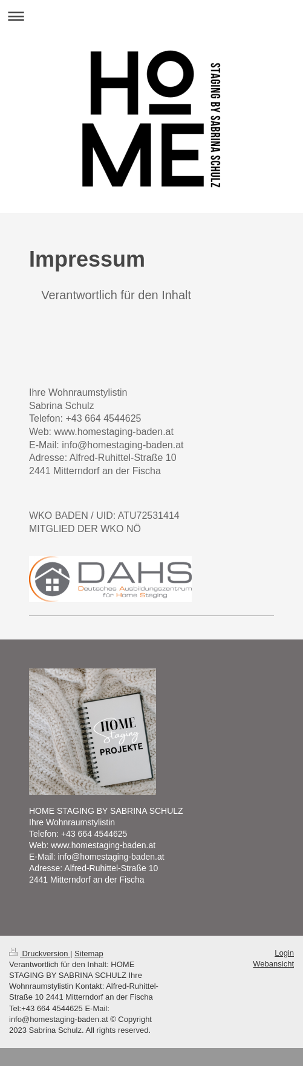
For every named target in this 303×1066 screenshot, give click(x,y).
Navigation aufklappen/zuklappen (151, 16)
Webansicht (273, 963)
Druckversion (39, 953)
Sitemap (88, 953)
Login (284, 952)
